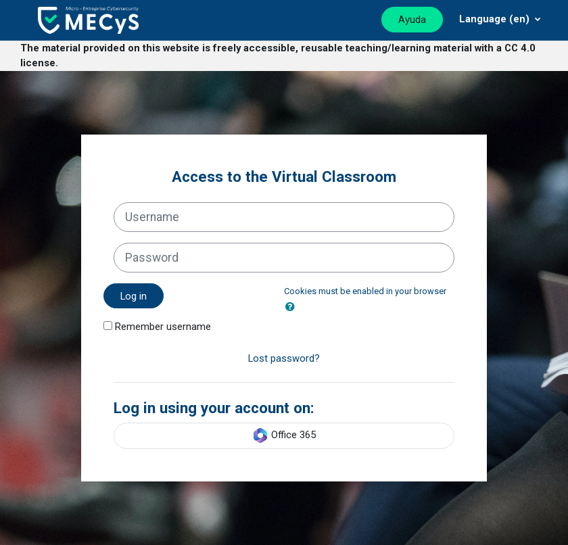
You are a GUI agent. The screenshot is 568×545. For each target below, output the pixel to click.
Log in (133, 296)
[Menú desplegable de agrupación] (500, 18)
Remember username (163, 327)
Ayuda (412, 20)
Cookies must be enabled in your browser (365, 291)
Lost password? (284, 358)
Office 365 (284, 435)
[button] (293, 307)
